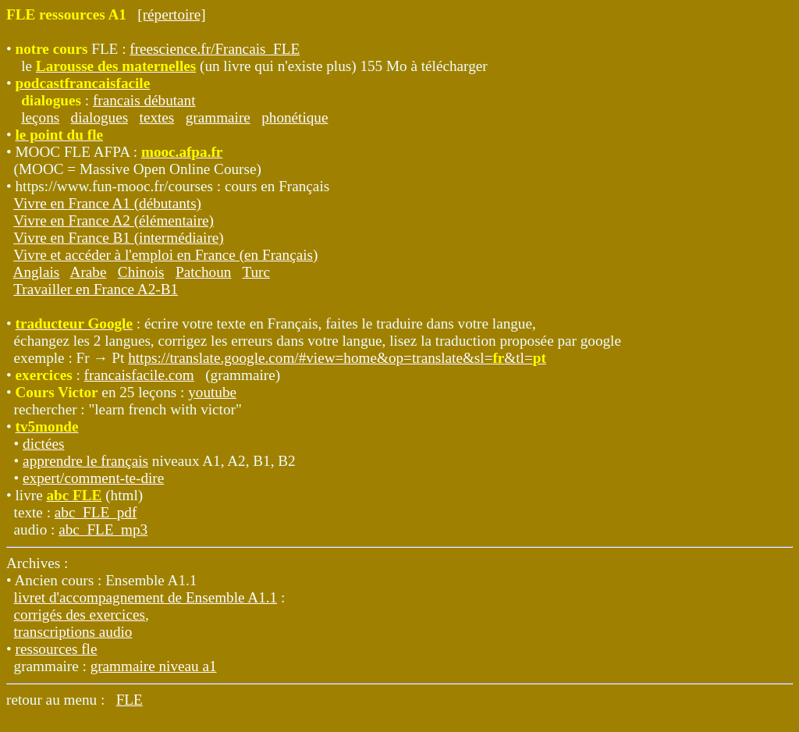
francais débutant (144, 100)
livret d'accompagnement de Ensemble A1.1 (146, 597)
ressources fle (57, 649)
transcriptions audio (73, 632)
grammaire (218, 117)
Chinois (141, 272)
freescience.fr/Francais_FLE (215, 49)
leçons (40, 117)
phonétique (294, 117)
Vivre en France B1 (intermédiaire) (118, 237)
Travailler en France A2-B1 (95, 289)
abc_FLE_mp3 (103, 529)
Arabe (88, 272)
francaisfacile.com (139, 375)
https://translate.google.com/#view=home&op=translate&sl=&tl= (337, 358)
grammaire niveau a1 (154, 666)
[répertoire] (171, 14)
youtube (212, 392)
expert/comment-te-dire (93, 478)
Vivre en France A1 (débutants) (107, 203)
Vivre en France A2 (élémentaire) (113, 220)
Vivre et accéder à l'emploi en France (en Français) (165, 255)
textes (157, 117)
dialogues (100, 117)
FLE (129, 699)
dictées (43, 443)
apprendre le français (85, 461)
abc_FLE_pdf (96, 512)
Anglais (36, 272)
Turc (256, 272)
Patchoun (203, 272)
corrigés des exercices (79, 614)
